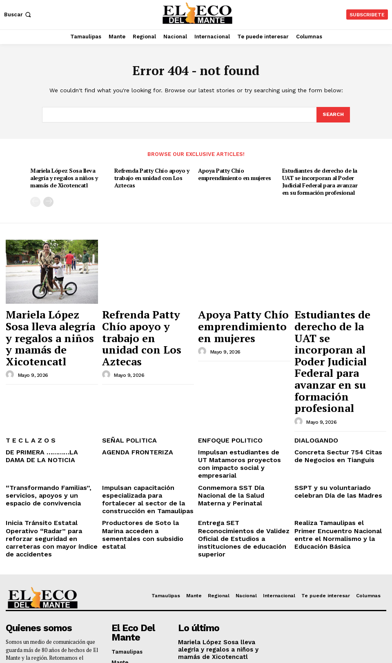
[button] (18, 14)
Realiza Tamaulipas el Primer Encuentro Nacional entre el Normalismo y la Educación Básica (333, 442)
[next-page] (48, 199)
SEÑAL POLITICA (124, 370)
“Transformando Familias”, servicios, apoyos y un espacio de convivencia (50, 409)
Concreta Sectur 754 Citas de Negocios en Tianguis (334, 383)
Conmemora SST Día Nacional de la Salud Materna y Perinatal (242, 406)
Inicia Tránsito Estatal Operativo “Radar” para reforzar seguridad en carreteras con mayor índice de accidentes (50, 442)
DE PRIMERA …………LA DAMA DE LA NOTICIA (49, 383)
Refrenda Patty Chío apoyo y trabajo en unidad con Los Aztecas (150, 176)
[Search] (333, 115)
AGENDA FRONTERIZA (131, 380)
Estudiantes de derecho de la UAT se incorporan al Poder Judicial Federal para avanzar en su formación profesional (318, 180)
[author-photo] (11, 336)
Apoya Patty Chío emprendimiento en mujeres (233, 173)
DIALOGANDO (312, 370)
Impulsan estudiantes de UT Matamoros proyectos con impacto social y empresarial (237, 386)
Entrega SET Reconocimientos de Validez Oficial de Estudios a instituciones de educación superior (243, 442)
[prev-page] (35, 199)
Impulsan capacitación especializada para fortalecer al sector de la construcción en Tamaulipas (145, 412)
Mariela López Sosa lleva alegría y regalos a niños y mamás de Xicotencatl (63, 176)
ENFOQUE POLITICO (224, 370)
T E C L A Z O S (26, 370)
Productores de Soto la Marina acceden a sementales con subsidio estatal (143, 439)
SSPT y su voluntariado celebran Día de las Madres (338, 406)
